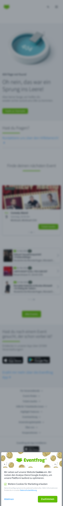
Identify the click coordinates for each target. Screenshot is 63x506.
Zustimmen (47, 499)
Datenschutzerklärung (28, 490)
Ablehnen (9, 499)
